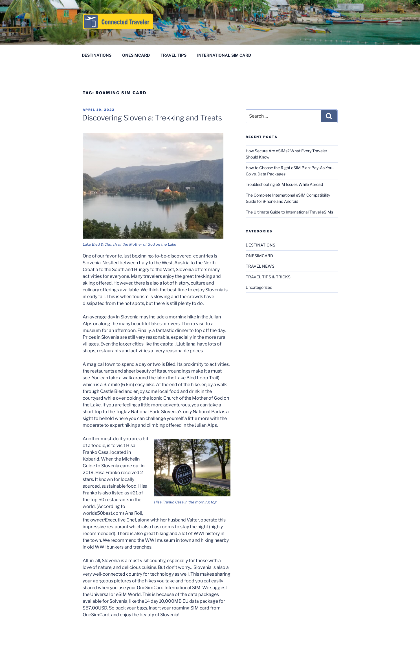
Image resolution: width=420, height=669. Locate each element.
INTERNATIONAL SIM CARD (224, 55)
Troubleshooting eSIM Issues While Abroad (284, 184)
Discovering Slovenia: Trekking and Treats (152, 117)
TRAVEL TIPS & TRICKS (268, 276)
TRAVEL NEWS (260, 266)
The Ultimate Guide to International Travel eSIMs (289, 212)
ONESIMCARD (136, 55)
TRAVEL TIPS (173, 55)
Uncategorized (259, 287)
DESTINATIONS (96, 55)
